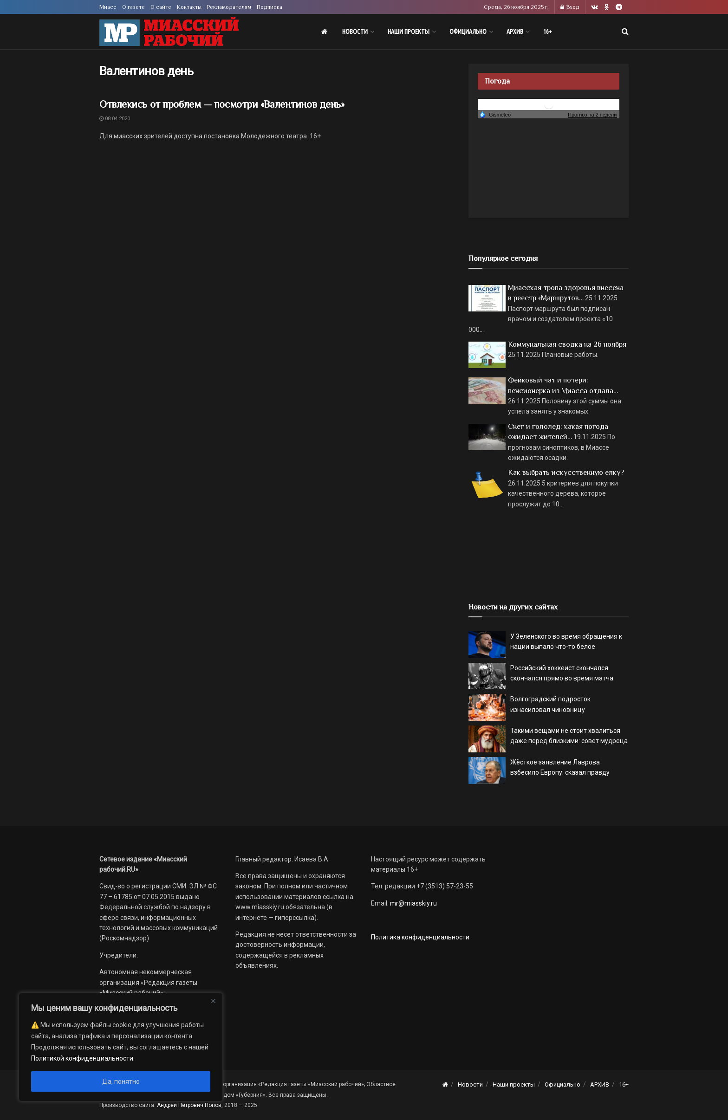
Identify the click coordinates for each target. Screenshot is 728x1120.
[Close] (213, 1000)
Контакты (189, 7)
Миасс (108, 7)
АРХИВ (515, 31)
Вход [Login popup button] (569, 7)
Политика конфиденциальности (420, 937)
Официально (468, 31)
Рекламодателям (229, 7)
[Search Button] (625, 31)
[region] (121, 1047)
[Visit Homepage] (169, 31)
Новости (355, 31)
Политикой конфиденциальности (82, 1058)
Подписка (269, 7)
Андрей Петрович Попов (189, 1105)
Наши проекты (408, 31)
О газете (133, 7)
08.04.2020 (114, 119)
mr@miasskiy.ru (413, 903)
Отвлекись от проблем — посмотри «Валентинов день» (221, 104)
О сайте (160, 7)
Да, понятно (121, 1081)
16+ (547, 31)
